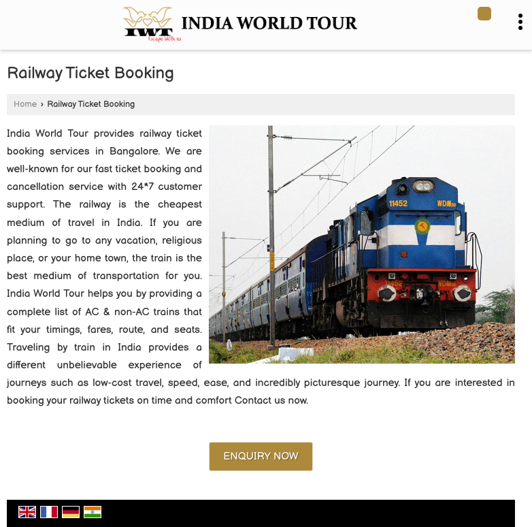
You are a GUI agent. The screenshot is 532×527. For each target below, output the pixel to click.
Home (25, 104)
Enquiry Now (261, 456)
